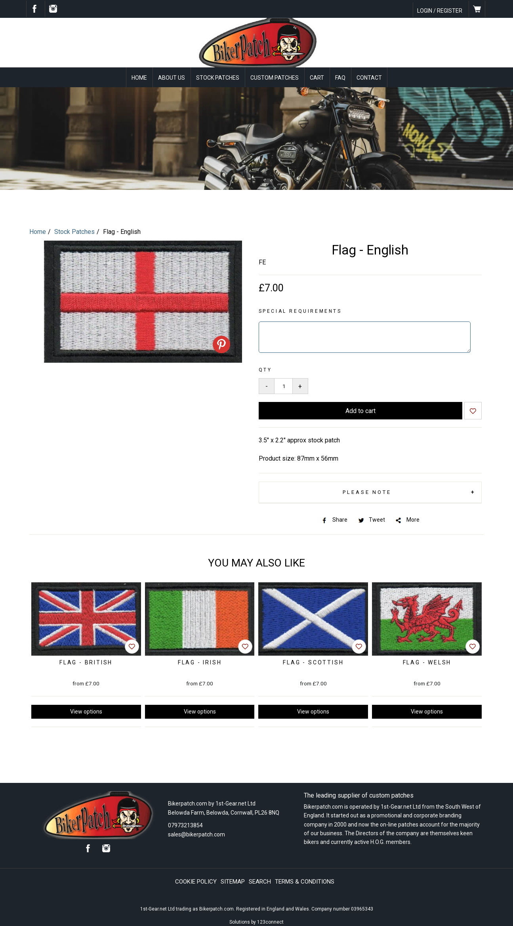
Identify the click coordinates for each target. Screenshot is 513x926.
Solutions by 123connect (256, 921)
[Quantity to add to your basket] (283, 385)
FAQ (340, 78)
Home (139, 78)
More (407, 519)
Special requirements (300, 310)
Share (333, 519)
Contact (369, 78)
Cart (317, 78)
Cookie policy (196, 880)
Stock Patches (217, 78)
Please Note (366, 491)
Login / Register (439, 11)
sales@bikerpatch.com (196, 833)
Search (260, 880)
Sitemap (233, 880)
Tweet (371, 519)
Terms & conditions (304, 880)
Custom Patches (274, 78)
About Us (171, 78)
